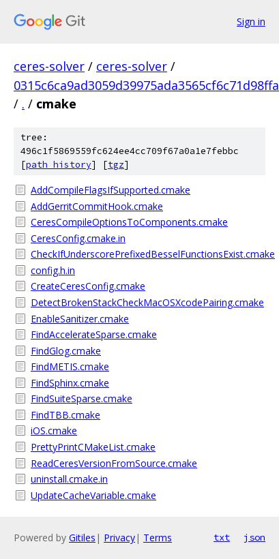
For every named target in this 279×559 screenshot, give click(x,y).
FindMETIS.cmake (70, 366)
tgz (116, 164)
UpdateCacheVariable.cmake (93, 495)
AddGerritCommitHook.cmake (97, 206)
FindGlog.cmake (66, 350)
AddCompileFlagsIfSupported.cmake (110, 189)
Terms (157, 537)
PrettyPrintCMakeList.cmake (93, 446)
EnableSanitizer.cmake (80, 318)
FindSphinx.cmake (70, 382)
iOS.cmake (54, 430)
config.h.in (53, 270)
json (254, 537)
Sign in (251, 21)
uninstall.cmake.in (69, 478)
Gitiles (82, 537)
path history (58, 164)
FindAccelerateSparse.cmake (94, 334)
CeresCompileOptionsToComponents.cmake (129, 221)
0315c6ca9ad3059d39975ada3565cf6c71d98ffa (146, 85)
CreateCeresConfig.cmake (88, 286)
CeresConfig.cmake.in (78, 238)
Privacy (119, 537)
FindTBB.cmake (65, 414)
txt (222, 537)
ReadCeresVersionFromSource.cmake (114, 463)
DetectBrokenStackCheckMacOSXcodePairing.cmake (147, 302)
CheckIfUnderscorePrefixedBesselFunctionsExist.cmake (148, 253)
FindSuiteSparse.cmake (81, 398)
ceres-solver (49, 66)
